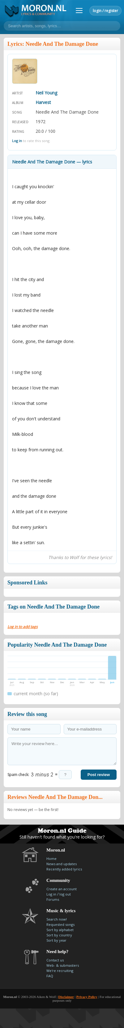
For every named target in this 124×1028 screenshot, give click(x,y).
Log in (17, 140)
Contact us (55, 960)
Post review (99, 774)
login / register (105, 10)
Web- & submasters (62, 965)
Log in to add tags (22, 626)
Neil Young (46, 93)
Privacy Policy (86, 997)
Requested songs (60, 924)
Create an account (61, 889)
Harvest (43, 102)
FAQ (49, 976)
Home (51, 858)
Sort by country (59, 935)
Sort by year (56, 940)
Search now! (56, 919)
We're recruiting (59, 970)
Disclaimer (66, 997)
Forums (52, 899)
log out (65, 894)
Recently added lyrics (64, 869)
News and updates (61, 863)
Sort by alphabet (60, 929)
